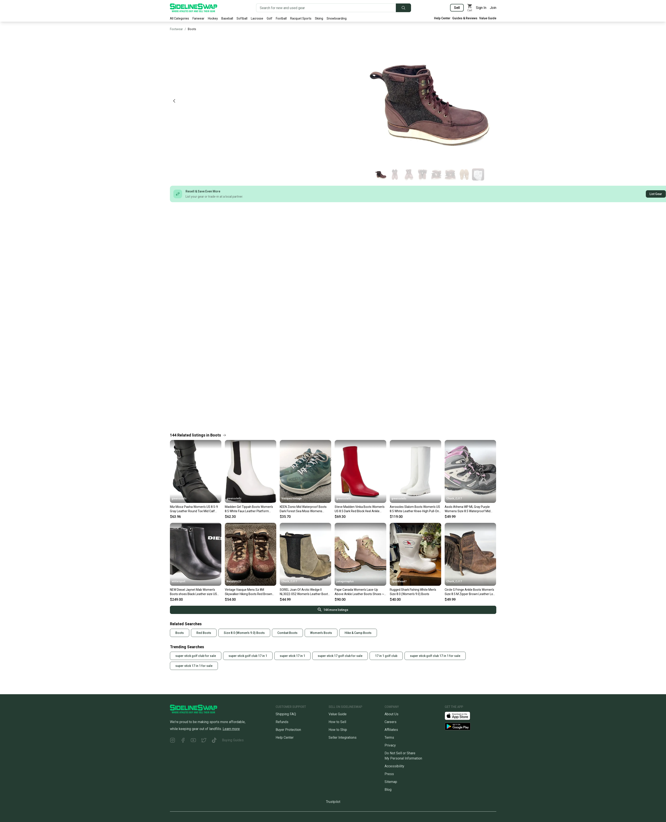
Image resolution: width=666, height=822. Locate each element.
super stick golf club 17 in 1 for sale (435, 656)
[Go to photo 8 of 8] (478, 174)
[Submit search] (403, 7)
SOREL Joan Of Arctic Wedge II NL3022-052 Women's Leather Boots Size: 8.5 (304, 592)
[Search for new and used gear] (326, 8)
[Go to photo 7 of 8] (464, 174)
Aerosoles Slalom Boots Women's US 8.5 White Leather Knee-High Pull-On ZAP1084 (415, 509)
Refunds (282, 722)
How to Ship (338, 730)
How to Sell (337, 722)
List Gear (656, 194)
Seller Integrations (343, 737)
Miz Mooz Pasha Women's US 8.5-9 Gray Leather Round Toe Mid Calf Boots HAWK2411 (194, 509)
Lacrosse (257, 18)
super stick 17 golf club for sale (340, 656)
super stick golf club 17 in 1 (248, 656)
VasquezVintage (291, 498)
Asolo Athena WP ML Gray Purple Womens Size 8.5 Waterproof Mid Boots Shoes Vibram (467, 509)
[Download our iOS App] (461, 716)
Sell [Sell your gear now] (457, 8)
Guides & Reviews (464, 18)
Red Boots (203, 633)
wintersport (178, 581)
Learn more (231, 729)
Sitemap (391, 782)
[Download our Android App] (470, 726)
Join (493, 8)
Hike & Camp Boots (358, 633)
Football (281, 18)
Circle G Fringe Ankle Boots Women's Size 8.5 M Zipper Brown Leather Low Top (470, 592)
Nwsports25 (234, 581)
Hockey (213, 18)
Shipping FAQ (286, 714)
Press (389, 774)
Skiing (319, 18)
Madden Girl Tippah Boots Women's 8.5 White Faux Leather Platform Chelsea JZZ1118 (249, 509)
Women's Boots (321, 633)
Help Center (442, 18)
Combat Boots (287, 633)
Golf (269, 18)
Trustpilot (333, 802)
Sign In (481, 8)
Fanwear (198, 18)
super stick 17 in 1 (292, 656)
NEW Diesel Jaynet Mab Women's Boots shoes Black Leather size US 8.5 (193, 592)
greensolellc (179, 498)
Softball (242, 18)
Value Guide (487, 18)
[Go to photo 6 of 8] (450, 174)
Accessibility (394, 766)
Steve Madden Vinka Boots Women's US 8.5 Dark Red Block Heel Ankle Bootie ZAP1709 (360, 509)
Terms (389, 737)
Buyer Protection (288, 730)
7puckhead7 (398, 581)
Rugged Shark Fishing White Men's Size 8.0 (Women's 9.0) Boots (413, 592)
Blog (388, 790)
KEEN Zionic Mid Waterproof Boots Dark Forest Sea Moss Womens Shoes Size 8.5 (303, 509)
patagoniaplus (345, 581)
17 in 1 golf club (386, 656)
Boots (192, 29)
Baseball (227, 18)
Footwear (176, 29)
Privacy (390, 745)
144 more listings (333, 610)
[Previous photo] (174, 101)
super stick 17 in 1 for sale (193, 666)
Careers (390, 722)
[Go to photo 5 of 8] (436, 174)
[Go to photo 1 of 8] (381, 174)
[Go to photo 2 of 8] (395, 174)
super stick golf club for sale (195, 656)
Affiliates (391, 730)
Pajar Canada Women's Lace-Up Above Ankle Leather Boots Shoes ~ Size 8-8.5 (359, 592)
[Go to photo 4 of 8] (422, 174)
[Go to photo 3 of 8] (409, 174)
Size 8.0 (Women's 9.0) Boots (244, 633)
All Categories (179, 18)
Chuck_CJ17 (454, 498)
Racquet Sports (300, 18)
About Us (391, 714)
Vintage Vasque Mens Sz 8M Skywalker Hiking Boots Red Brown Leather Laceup (248, 592)
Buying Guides (233, 740)
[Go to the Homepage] (193, 7)
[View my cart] (469, 7)
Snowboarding (337, 18)
